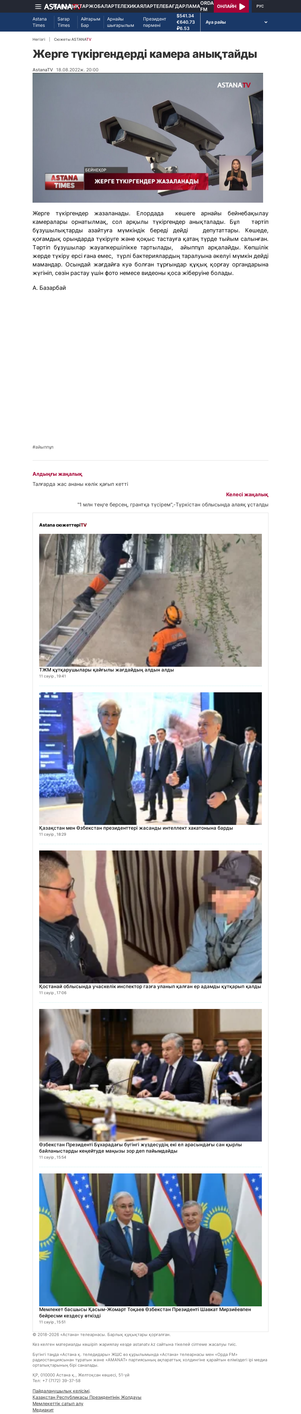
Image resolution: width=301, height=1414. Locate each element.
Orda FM (207, 6)
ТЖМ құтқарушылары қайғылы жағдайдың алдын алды (106, 670)
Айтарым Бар (90, 22)
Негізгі (39, 39)
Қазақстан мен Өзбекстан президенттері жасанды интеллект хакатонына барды (136, 828)
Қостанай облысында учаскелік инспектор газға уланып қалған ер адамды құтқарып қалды (150, 986)
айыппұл (44, 447)
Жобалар (101, 6)
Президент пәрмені (154, 22)
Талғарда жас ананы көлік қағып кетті (80, 484)
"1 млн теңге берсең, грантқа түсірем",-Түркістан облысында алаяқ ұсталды (172, 504)
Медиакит (43, 1409)
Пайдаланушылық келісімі (61, 1390)
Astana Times (40, 22)
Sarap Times (63, 22)
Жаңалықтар (70, 6)
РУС (260, 6)
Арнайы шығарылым (120, 22)
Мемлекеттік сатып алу (58, 1403)
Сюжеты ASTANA (72, 39)
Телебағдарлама (176, 6)
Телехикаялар (133, 6)
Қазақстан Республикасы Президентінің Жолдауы (87, 1397)
